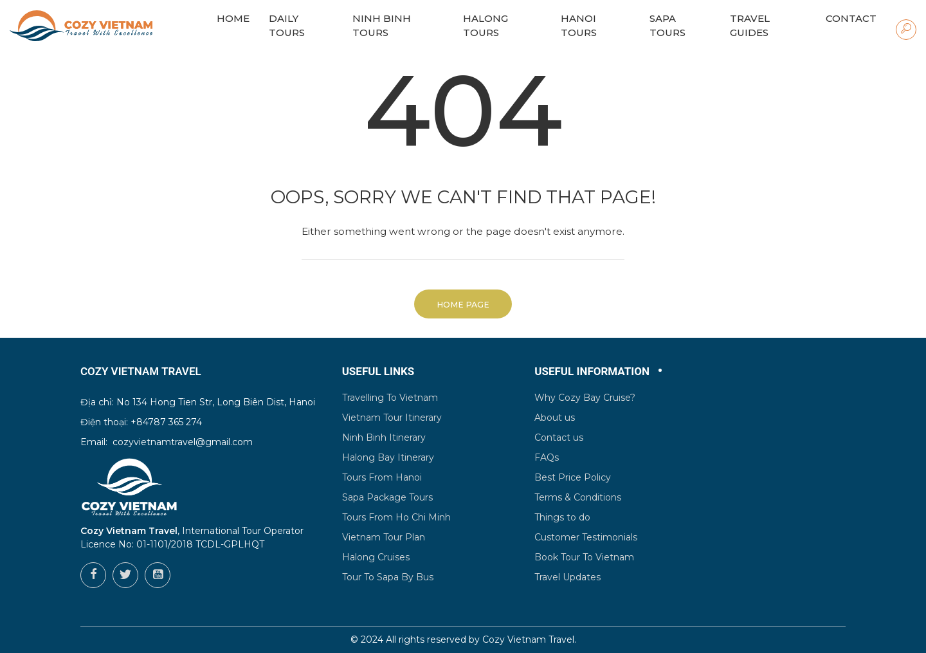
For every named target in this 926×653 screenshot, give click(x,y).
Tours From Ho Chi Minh (396, 517)
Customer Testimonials (585, 537)
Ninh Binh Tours (381, 25)
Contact (851, 18)
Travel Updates (567, 577)
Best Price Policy (572, 477)
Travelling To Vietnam (390, 397)
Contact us (558, 437)
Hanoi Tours (579, 25)
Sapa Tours (667, 25)
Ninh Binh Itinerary (384, 437)
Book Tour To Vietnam (584, 557)
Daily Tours (287, 25)
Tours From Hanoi (382, 477)
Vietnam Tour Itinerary (392, 417)
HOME (233, 18)
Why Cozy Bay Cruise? (584, 397)
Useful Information (591, 371)
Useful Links (378, 371)
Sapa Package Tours (387, 497)
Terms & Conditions (577, 497)
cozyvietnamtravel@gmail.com (183, 442)
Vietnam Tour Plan (383, 537)
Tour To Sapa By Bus (387, 577)
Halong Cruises (376, 557)
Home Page (463, 304)
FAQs (546, 457)
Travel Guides (750, 25)
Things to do (562, 517)
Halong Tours (485, 25)
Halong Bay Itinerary (388, 457)
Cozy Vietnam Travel (528, 639)
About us (554, 417)
